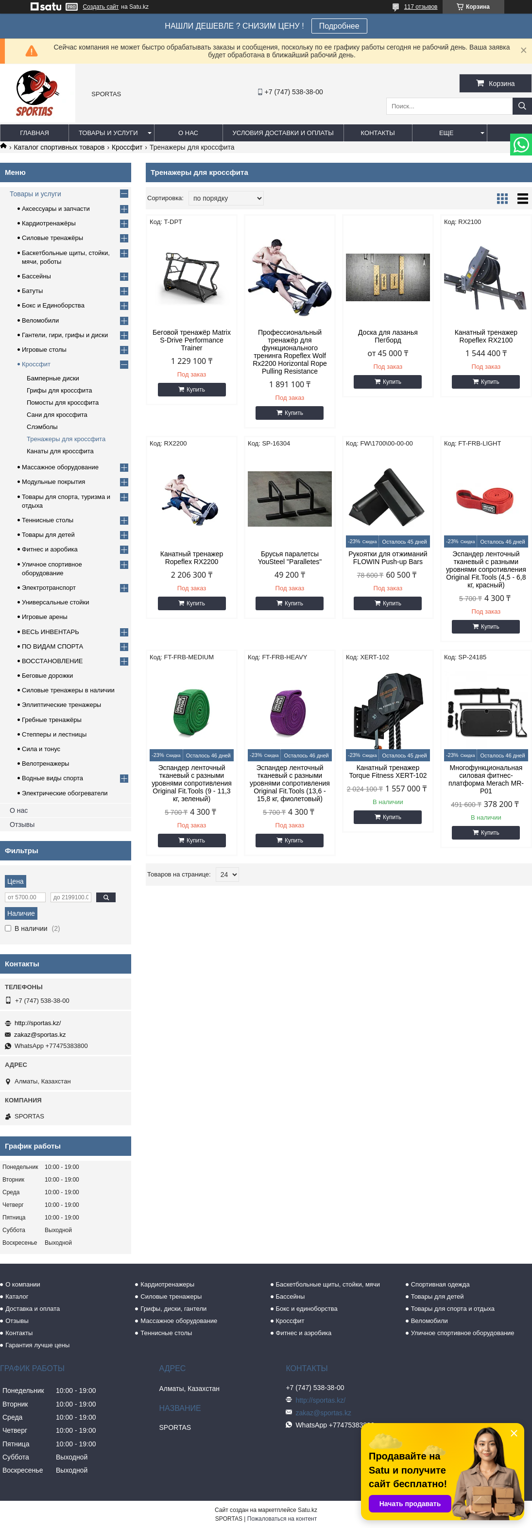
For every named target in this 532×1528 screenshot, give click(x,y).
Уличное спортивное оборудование (463, 1333)
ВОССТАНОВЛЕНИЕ (52, 661)
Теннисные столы (47, 520)
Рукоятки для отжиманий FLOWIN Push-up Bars (387, 558)
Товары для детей (48, 534)
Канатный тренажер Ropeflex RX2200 (191, 558)
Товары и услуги (108, 133)
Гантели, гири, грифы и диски (65, 335)
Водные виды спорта (52, 778)
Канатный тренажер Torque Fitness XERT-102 (388, 771)
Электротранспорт (49, 587)
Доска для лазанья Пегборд (388, 336)
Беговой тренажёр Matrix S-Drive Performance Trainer (192, 340)
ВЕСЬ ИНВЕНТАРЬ (50, 631)
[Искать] (522, 106)
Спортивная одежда (440, 1284)
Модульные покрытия (53, 481)
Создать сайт (101, 6)
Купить (196, 389)
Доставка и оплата (32, 1308)
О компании (22, 1284)
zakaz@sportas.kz (40, 1034)
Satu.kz (307, 1510)
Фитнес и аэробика (50, 549)
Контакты (378, 133)
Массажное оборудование (60, 467)
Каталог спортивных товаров (59, 147)
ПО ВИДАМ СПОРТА (52, 646)
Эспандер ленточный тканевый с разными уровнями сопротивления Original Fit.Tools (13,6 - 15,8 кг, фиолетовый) (290, 783)
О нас (188, 133)
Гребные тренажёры (52, 719)
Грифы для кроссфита (59, 390)
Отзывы (22, 824)
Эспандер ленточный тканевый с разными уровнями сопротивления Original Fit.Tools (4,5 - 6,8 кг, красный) (486, 569)
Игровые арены (45, 616)
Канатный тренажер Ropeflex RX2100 (486, 336)
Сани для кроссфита (57, 414)
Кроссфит (127, 147)
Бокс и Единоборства (53, 305)
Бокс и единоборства (307, 1308)
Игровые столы (44, 349)
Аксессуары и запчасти (56, 208)
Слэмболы (42, 426)
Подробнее (339, 26)
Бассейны (36, 276)
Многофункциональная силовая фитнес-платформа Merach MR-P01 (486, 779)
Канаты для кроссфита (60, 451)
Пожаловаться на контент (282, 1518)
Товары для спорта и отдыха (453, 1308)
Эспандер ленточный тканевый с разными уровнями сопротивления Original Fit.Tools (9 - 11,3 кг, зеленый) (192, 783)
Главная (34, 133)
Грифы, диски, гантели (173, 1308)
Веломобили (40, 320)
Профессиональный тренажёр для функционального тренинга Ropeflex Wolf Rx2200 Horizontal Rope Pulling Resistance (290, 351)
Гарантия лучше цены (37, 1345)
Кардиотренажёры (49, 223)
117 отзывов (421, 6)
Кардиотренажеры (167, 1284)
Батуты (32, 290)
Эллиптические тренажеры (61, 704)
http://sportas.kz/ (38, 1023)
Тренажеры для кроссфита (66, 439)
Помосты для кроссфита (63, 402)
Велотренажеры (45, 763)
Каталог (16, 1296)
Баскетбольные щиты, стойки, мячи (328, 1284)
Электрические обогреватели (65, 793)
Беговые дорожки (47, 675)
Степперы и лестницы (54, 734)
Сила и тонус (41, 749)
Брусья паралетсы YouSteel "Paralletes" (290, 558)
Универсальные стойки (55, 602)
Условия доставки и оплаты (283, 133)
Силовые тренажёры (52, 237)
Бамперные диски (53, 378)
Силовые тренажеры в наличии (68, 690)
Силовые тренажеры (171, 1296)
